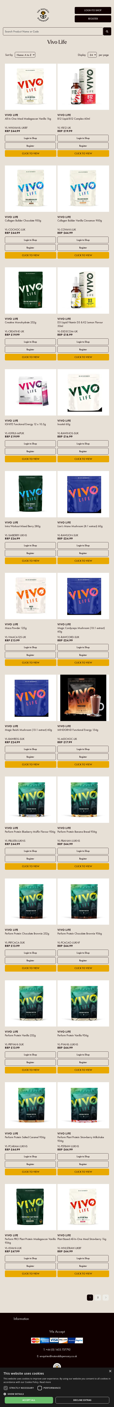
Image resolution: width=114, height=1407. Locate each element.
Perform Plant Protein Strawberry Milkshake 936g (80, 1139)
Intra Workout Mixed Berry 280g (22, 526)
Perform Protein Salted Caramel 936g (25, 1137)
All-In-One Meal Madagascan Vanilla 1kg (28, 118)
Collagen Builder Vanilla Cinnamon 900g (79, 220)
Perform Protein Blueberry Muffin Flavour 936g (30, 831)
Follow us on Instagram (57, 1367)
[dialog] (57, 1387)
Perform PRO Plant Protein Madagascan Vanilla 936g (30, 1240)
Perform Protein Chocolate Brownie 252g (27, 933)
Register (93, 18)
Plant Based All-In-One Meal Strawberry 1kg (81, 1239)
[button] (57, 1393)
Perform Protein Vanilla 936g (72, 1035)
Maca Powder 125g (16, 628)
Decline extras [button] (82, 1400)
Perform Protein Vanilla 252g (20, 1035)
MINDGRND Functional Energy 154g (77, 729)
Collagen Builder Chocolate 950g (23, 220)
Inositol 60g (63, 424)
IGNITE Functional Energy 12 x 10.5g (25, 424)
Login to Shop (92, 10)
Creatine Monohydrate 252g (20, 322)
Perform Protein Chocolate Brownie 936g (79, 933)
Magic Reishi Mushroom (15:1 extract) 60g (28, 729)
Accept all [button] (28, 1400)
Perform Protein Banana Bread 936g (77, 831)
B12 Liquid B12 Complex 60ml (73, 118)
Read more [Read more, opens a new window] (45, 1382)
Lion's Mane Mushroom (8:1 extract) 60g (79, 526)
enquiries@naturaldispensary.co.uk (58, 1356)
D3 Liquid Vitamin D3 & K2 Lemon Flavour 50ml (80, 324)
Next (106, 1298)
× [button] (110, 1371)
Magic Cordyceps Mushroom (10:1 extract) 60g (81, 629)
